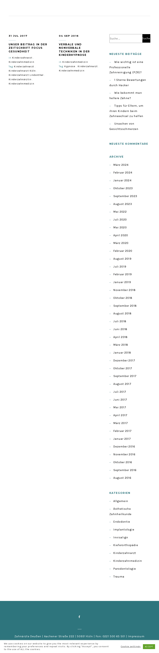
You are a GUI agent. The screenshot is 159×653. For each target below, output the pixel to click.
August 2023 (122, 204)
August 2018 (122, 313)
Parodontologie (124, 568)
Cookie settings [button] (131, 646)
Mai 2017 (119, 407)
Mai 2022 (120, 211)
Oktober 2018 (122, 298)
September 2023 (125, 196)
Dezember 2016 (124, 446)
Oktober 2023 (123, 188)
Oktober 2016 (122, 462)
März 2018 (120, 344)
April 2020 (120, 235)
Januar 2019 (122, 282)
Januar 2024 (122, 180)
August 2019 (122, 258)
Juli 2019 (119, 266)
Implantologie (123, 529)
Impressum (136, 636)
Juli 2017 (119, 391)
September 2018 (125, 305)
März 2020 (120, 243)
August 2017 (122, 384)
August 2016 (122, 478)
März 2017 (120, 423)
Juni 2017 (120, 399)
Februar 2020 (122, 251)
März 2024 (120, 165)
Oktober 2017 (122, 368)
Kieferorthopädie (125, 545)
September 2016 (124, 470)
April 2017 (120, 415)
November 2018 (124, 290)
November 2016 (124, 454)
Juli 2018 (119, 321)
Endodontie (121, 521)
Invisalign (120, 537)
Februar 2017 (122, 431)
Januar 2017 (122, 439)
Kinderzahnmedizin (127, 561)
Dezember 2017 (124, 360)
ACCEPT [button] (149, 646)
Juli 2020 (120, 219)
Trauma (118, 576)
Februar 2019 (122, 274)
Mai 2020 (120, 227)
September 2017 (124, 376)
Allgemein (120, 501)
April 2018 (120, 337)
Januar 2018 (122, 352)
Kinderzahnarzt (124, 553)
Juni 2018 (120, 329)
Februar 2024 (122, 172)
